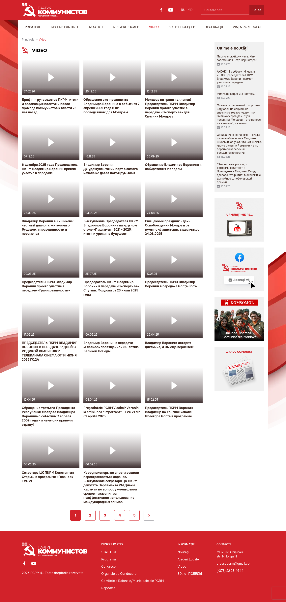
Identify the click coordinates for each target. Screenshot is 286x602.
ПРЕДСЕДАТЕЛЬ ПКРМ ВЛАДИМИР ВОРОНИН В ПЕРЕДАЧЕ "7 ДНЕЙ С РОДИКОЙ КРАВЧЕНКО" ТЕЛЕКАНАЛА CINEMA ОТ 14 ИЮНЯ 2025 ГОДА (49, 351)
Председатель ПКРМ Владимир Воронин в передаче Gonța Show (171, 284)
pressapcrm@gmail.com (234, 563)
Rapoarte (108, 588)
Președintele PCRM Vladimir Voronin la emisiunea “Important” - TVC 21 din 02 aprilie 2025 (111, 412)
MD (190, 10)
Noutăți (96, 27)
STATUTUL (109, 552)
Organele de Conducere (118, 574)
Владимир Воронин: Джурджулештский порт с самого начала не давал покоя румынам (110, 169)
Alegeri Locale (126, 27)
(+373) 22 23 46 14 (229, 571)
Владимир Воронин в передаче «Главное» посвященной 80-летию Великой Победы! (111, 347)
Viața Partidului (247, 27)
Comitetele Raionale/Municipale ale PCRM (132, 581)
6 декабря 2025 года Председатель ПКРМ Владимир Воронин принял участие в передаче (50, 169)
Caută (256, 10)
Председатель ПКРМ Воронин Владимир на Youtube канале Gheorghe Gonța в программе (169, 412)
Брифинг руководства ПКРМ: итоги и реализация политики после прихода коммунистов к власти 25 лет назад (50, 106)
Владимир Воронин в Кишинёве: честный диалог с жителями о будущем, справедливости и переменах (48, 227)
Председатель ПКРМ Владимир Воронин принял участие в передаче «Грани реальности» (47, 286)
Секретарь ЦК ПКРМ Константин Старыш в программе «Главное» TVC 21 (48, 477)
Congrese (108, 566)
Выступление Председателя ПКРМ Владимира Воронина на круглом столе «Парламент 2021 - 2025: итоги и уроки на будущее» (110, 227)
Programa (108, 559)
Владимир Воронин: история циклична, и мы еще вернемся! (169, 345)
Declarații (214, 27)
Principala (28, 39)
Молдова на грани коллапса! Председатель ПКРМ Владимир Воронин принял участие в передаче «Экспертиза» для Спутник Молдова (170, 108)
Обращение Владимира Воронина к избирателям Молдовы (173, 167)
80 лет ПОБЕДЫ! (182, 27)
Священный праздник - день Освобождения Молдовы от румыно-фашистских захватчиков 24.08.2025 (172, 227)
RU (183, 10)
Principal (33, 27)
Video (154, 27)
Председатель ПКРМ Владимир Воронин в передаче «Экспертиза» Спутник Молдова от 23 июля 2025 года (111, 288)
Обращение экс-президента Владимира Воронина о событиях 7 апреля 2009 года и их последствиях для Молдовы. (111, 106)
